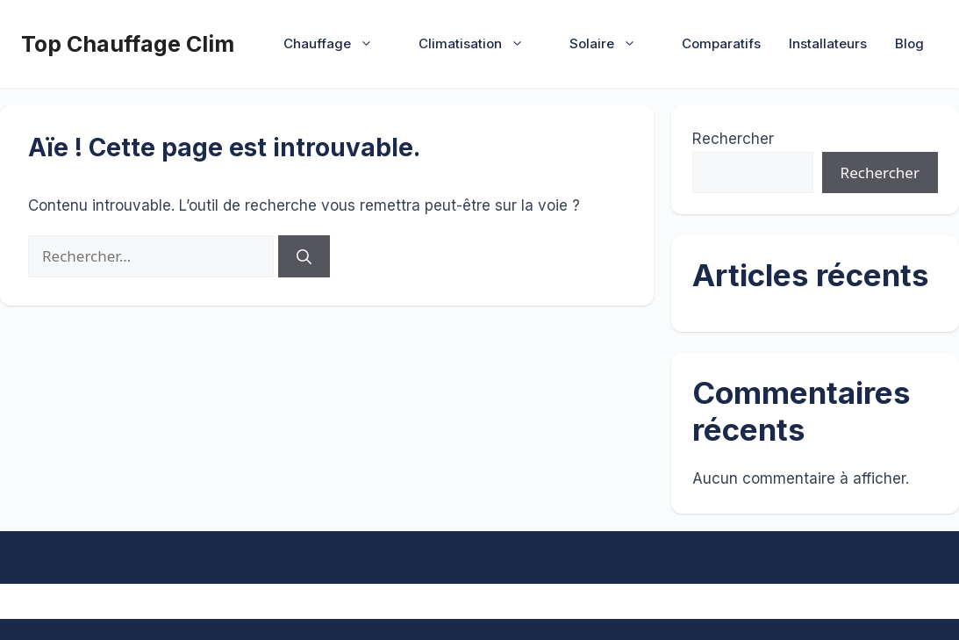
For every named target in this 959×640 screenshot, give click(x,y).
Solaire (611, 44)
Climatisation (480, 44)
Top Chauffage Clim (127, 44)
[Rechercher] (304, 256)
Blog (909, 43)
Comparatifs (721, 43)
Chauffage (336, 44)
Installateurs (828, 43)
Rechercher (733, 138)
